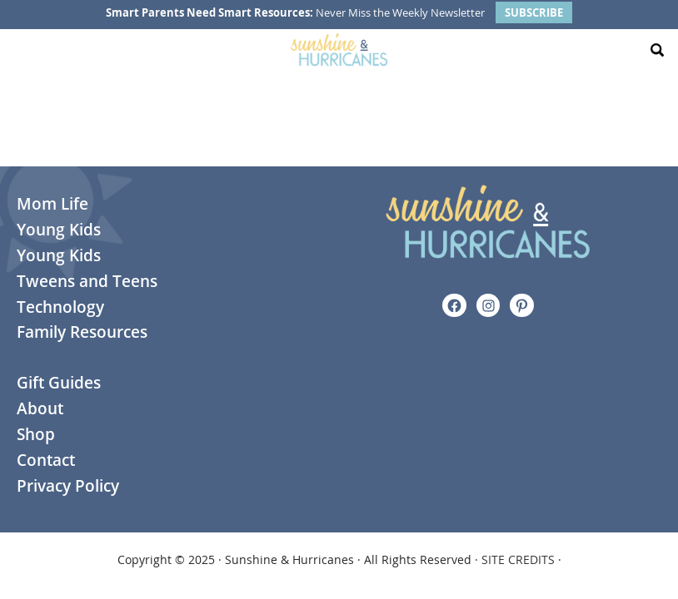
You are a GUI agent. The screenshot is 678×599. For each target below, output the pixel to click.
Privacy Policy (68, 486)
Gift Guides (59, 383)
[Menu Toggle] (21, 50)
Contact (46, 460)
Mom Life (52, 204)
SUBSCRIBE (534, 12)
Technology (60, 307)
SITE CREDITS (518, 559)
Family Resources (82, 332)
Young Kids (59, 229)
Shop (36, 434)
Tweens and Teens (87, 281)
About (40, 408)
